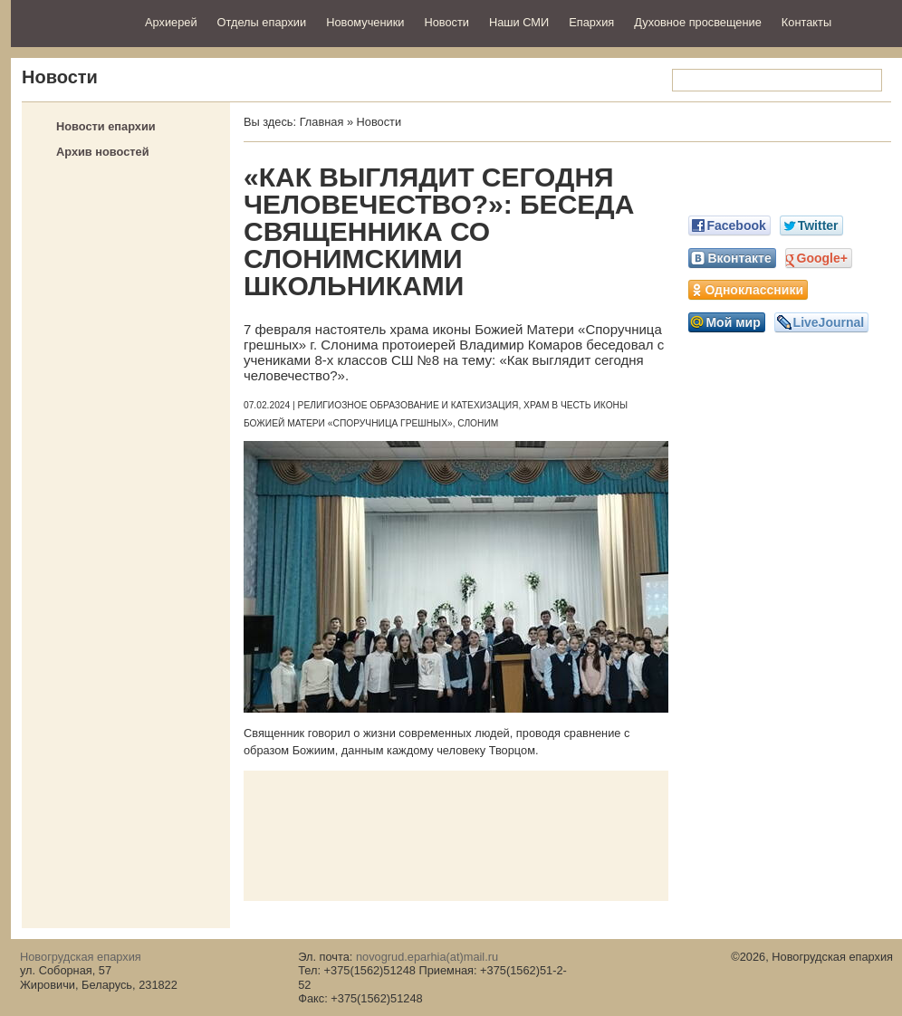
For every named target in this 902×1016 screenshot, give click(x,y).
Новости (446, 22)
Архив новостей (102, 151)
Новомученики (365, 22)
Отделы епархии (262, 22)
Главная (322, 122)
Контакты (806, 22)
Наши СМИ (519, 22)
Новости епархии (106, 126)
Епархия (591, 22)
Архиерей (171, 22)
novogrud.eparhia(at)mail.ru (427, 956)
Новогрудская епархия (72, 21)
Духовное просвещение (698, 22)
